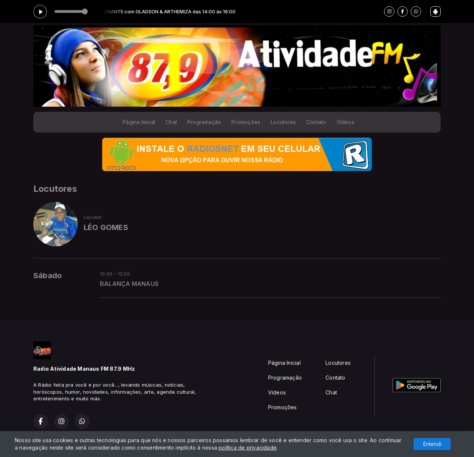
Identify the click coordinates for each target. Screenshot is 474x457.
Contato (316, 122)
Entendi (432, 444)
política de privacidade (247, 447)
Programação (204, 122)
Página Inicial (139, 122)
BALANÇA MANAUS (129, 283)
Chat (171, 122)
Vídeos (345, 122)
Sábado (47, 275)
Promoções (245, 122)
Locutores (283, 122)
